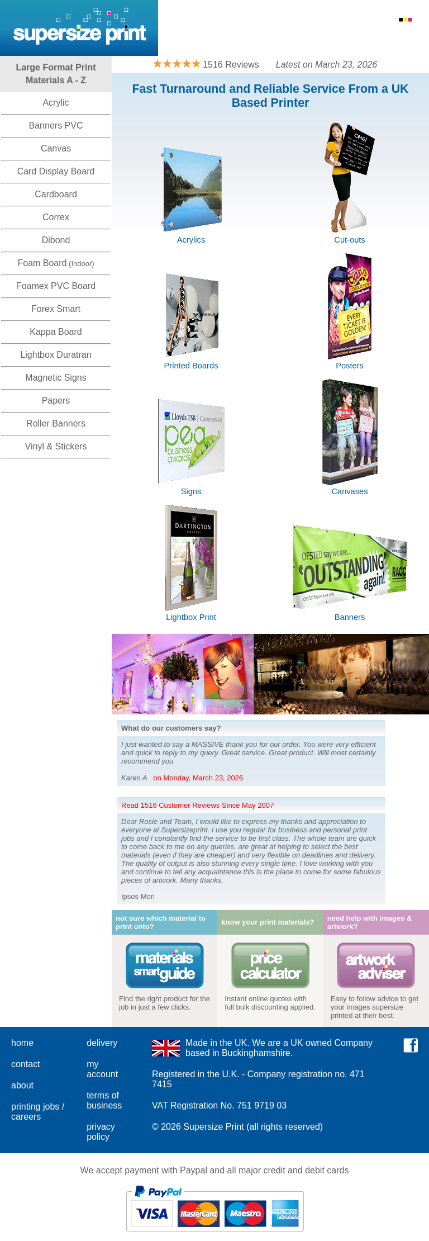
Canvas (56, 148)
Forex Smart (55, 309)
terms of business (104, 1100)
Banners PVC (56, 125)
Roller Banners (55, 423)
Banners (350, 617)
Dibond (56, 240)
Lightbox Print (191, 617)
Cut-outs (349, 239)
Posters (350, 365)
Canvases (349, 491)
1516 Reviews (231, 64)
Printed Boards (191, 365)
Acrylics (191, 239)
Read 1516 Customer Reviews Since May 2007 (197, 805)
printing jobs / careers (37, 1111)
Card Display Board (56, 171)
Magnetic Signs (55, 377)
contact (25, 1064)
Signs (191, 491)
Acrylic (55, 102)
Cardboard (56, 194)
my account (102, 1069)
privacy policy (101, 1131)
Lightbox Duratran (55, 354)
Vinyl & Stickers (56, 446)
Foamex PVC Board (56, 286)
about (22, 1085)
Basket (408, 35)
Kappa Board (56, 332)
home (22, 1043)
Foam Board (41, 263)
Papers (56, 400)
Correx (55, 217)
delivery (102, 1043)
